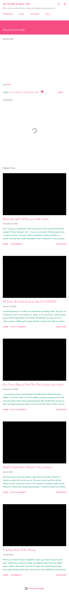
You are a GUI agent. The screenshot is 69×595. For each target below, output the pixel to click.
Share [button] (60, 92)
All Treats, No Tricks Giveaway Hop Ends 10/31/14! (29, 301)
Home (21, 14)
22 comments (17, 244)
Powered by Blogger (34, 588)
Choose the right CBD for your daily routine (26, 219)
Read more (61, 244)
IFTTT (8, 85)
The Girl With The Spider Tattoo (16, 4)
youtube (35, 92)
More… (48, 14)
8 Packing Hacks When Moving (19, 550)
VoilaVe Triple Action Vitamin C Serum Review (27, 467)
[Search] (59, 4)
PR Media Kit (8, 14)
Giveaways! (34, 14)
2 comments (16, 575)
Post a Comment (18, 327)
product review (22, 92)
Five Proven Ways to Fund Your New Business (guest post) (33, 384)
